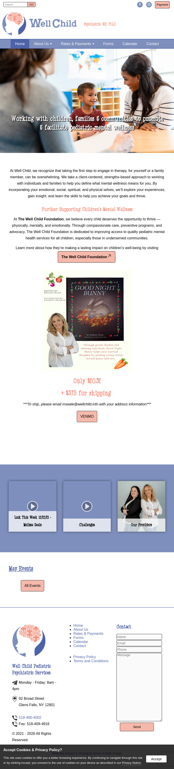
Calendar (130, 44)
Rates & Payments (77, 44)
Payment (162, 4)
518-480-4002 (30, 717)
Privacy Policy (84, 657)
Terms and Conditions (91, 661)
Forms (108, 44)
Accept (156, 759)
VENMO (87, 416)
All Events (32, 586)
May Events (21, 568)
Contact (152, 44)
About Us (43, 44)
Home (20, 44)
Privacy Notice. (132, 762)
